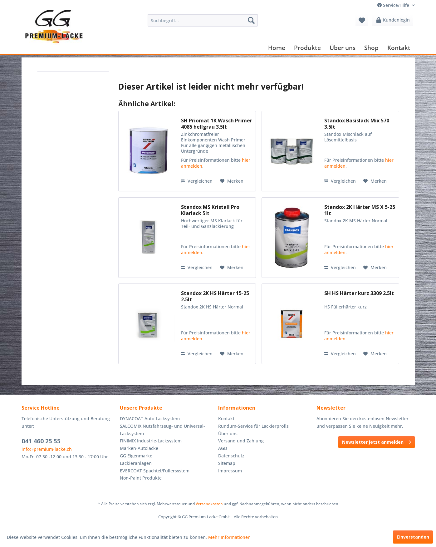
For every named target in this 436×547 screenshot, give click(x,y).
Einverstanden (413, 537)
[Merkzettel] (362, 20)
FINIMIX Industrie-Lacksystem (151, 441)
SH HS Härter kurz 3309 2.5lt (359, 293)
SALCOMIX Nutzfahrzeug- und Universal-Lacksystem (162, 429)
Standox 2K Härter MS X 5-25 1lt (359, 210)
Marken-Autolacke (139, 448)
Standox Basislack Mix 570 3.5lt (356, 123)
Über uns (228, 433)
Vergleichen (197, 181)
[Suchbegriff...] (203, 20)
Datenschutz (231, 456)
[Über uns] (342, 47)
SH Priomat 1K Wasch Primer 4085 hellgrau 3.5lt (216, 123)
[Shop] (371, 47)
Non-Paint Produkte (141, 478)
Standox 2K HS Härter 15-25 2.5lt (215, 296)
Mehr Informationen (229, 537)
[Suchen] (251, 20)
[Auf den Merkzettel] (231, 181)
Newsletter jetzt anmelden (376, 441)
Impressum (230, 471)
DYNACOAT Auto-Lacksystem (150, 418)
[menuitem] (203, 20)
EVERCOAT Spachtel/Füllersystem (154, 471)
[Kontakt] (399, 47)
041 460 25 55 (41, 441)
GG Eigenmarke (136, 456)
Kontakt (226, 418)
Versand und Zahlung (241, 441)
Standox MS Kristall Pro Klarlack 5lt (210, 210)
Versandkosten (209, 503)
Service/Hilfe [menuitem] (393, 5)
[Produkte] (307, 47)
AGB (222, 448)
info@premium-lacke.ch (47, 449)
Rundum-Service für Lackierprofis (253, 426)
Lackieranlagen (136, 463)
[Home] (277, 47)
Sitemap (226, 463)
